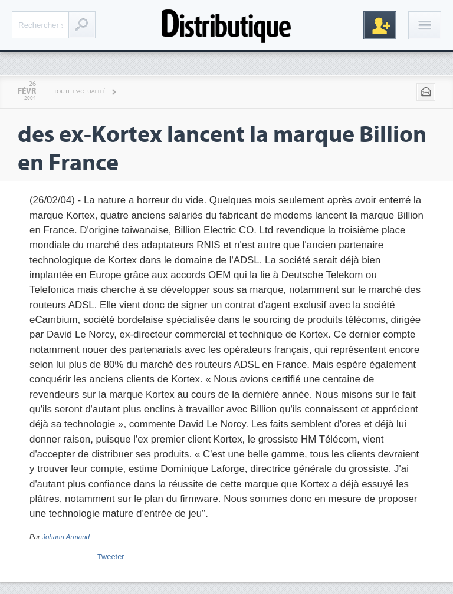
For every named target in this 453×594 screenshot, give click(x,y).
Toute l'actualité (80, 91)
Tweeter (110, 556)
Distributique (226, 25)
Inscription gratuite (380, 25)
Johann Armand (66, 536)
